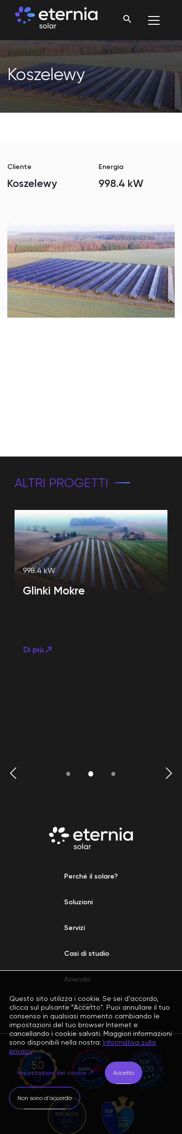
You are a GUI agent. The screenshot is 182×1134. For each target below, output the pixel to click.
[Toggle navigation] (154, 20)
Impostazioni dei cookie (51, 1072)
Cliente (19, 167)
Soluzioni (78, 902)
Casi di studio (86, 953)
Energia (111, 167)
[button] (13, 774)
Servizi (74, 928)
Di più (38, 649)
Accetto (123, 1072)
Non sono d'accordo (44, 1098)
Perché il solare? (91, 876)
